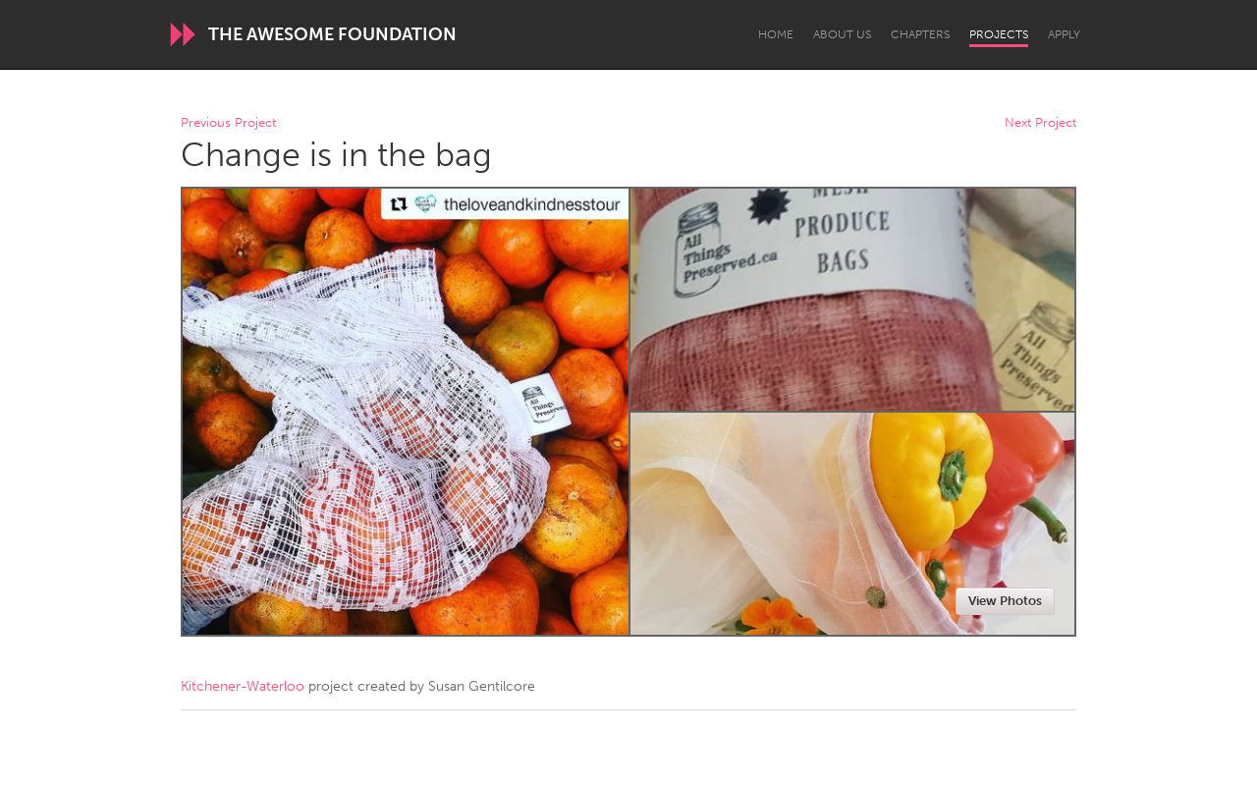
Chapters (920, 34)
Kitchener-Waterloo (242, 686)
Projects (998, 34)
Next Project (1040, 123)
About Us (842, 34)
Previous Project (228, 123)
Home (775, 34)
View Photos (1005, 600)
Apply (1064, 34)
